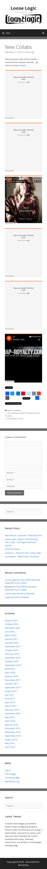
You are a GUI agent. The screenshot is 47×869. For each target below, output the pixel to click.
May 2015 (10, 743)
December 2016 (12, 713)
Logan (8, 597)
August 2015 (11, 739)
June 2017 (10, 698)
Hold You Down (12, 549)
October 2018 (11, 661)
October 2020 (11, 642)
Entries (10, 774)
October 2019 (11, 650)
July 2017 (9, 694)
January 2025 (11, 620)
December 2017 (12, 680)
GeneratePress (32, 861)
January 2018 (11, 676)
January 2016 (11, 724)
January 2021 (11, 639)
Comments (12, 777)
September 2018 (13, 665)
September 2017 (13, 687)
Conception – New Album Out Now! (22, 556)
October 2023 (11, 624)
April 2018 (10, 672)
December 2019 (12, 646)
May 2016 (10, 717)
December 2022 (12, 627)
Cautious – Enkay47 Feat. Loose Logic (23, 552)
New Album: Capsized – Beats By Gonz (23, 535)
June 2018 (10, 668)
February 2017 (12, 709)
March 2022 (11, 635)
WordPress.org (12, 781)
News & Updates (14, 410)
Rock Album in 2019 (15, 418)
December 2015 (12, 728)
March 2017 (11, 706)
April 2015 (10, 747)
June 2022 (10, 631)
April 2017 (10, 702)
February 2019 (12, 653)
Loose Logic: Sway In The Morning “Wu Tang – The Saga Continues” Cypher (21, 542)
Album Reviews (27, 593)
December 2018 (12, 657)
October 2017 (11, 683)
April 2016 (10, 720)
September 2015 (13, 735)
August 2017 (11, 691)
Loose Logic (23, 8)
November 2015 (13, 732)
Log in (8, 770)
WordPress (23, 865)
